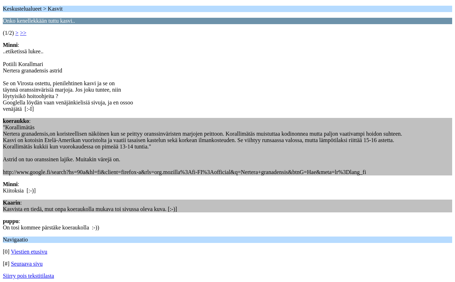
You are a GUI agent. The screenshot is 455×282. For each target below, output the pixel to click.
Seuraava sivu (27, 264)
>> (23, 33)
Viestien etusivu (29, 252)
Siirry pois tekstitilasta (28, 276)
